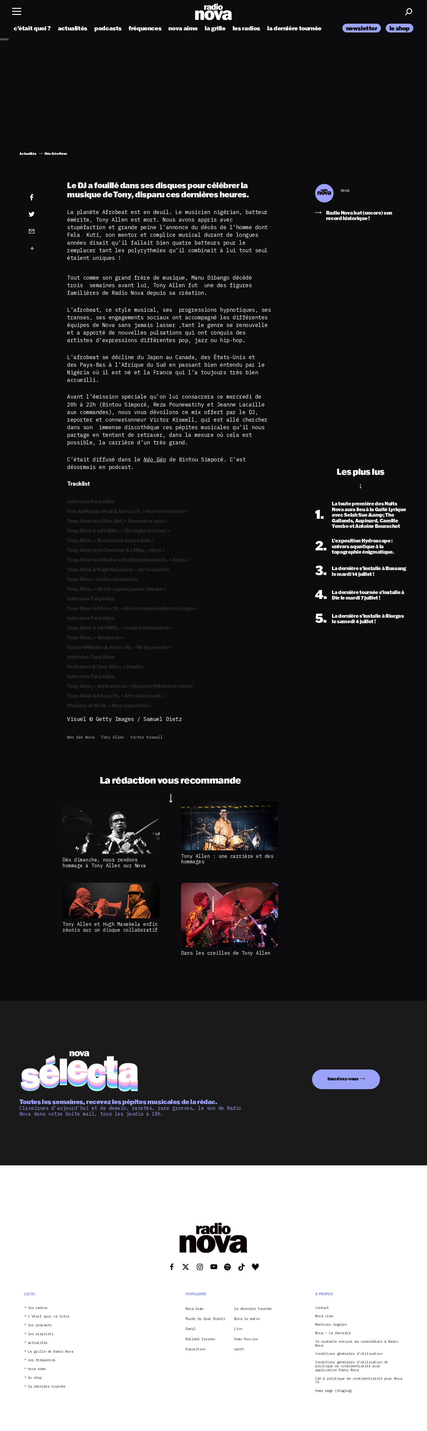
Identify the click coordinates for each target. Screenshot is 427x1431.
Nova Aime (194, 1309)
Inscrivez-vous (343, 1079)
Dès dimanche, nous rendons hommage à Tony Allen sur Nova (104, 862)
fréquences (145, 28)
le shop (399, 28)
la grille (215, 28)
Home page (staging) (334, 1391)
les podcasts (40, 1325)
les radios (246, 28)
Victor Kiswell (146, 737)
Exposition (195, 1349)
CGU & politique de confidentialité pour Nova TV (358, 1381)
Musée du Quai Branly (205, 1319)
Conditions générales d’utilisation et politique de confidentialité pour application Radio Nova (351, 1366)
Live (238, 1329)
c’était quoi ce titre (48, 1316)
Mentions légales (331, 1325)
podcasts (108, 28)
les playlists (41, 1334)
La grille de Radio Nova (50, 1352)
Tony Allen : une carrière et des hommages (227, 859)
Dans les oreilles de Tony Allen (226, 953)
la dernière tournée (294, 28)
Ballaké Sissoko (200, 1339)
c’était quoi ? (32, 28)
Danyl (191, 1329)
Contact (322, 1308)
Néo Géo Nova (80, 737)
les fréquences (41, 1360)
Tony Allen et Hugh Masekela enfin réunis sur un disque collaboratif (110, 927)
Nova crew (324, 1316)
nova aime (183, 28)
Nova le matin (247, 1319)
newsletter (361, 28)
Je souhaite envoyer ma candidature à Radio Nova (356, 1344)
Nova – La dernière (333, 1333)
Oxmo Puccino (246, 1339)
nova (344, 190)
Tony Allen (112, 737)
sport (239, 1349)
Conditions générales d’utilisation (348, 1354)
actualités (72, 28)
